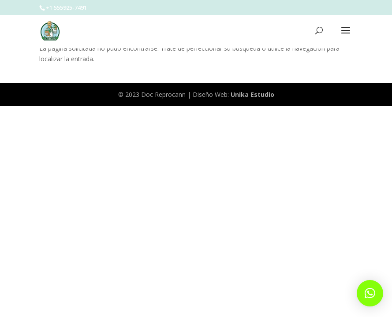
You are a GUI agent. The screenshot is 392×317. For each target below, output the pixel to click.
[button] (370, 293)
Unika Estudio (252, 94)
